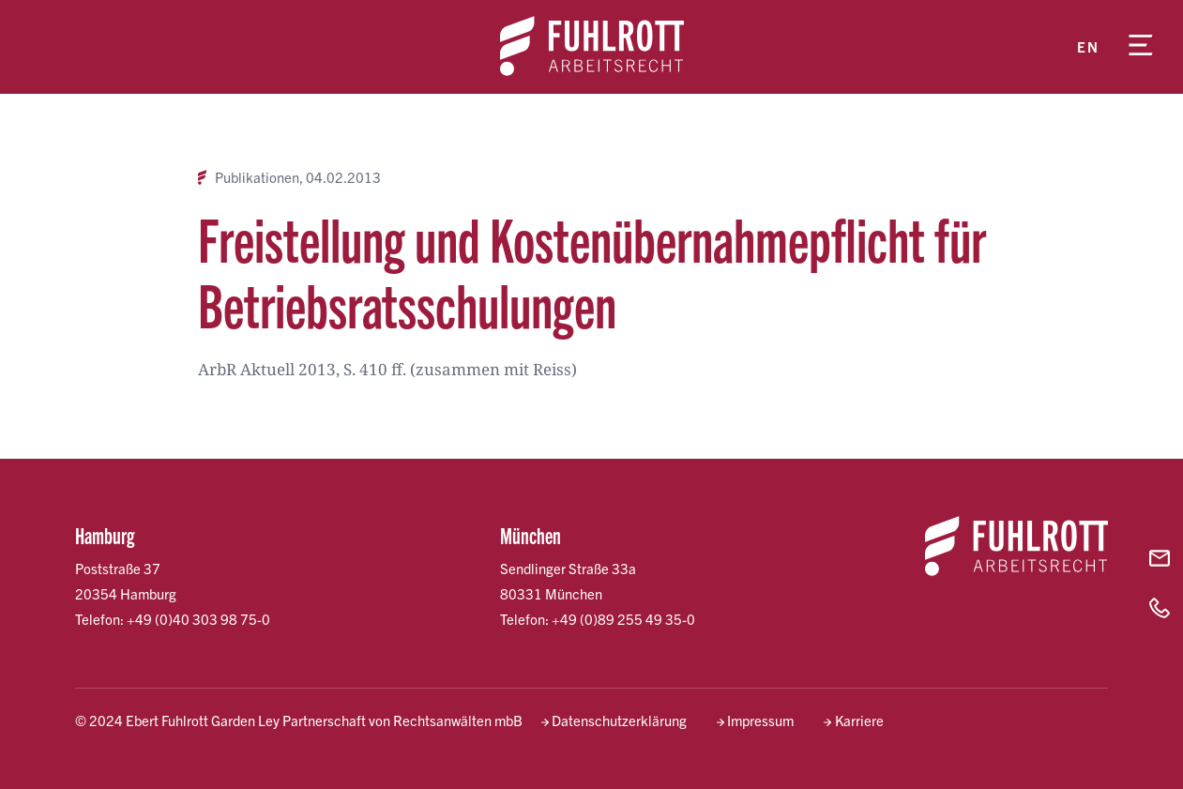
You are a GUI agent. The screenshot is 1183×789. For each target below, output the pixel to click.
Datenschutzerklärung (619, 720)
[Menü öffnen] (1141, 47)
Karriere (859, 720)
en (1088, 46)
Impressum (760, 720)
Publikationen (257, 177)
